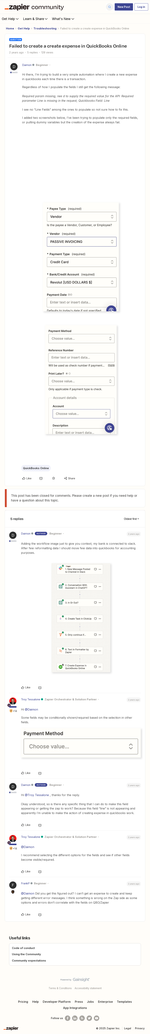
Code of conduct (23, 948)
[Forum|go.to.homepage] (35, 7)
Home (10, 28)
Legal (127, 1028)
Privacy (140, 1028)
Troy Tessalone (30, 699)
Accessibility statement (88, 988)
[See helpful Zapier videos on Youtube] (96, 1018)
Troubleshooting (45, 28)
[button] (124, 7)
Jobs (90, 1001)
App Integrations (75, 1008)
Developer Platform (57, 1001)
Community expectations (29, 960)
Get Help (10, 19)
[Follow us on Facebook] (67, 1018)
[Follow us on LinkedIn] (75, 1018)
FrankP (25, 883)
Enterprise (105, 1001)
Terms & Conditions (60, 988)
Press (79, 1001)
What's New (63, 19)
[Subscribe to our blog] (82, 1018)
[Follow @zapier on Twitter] (89, 1018)
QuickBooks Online (36, 468)
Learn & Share (35, 19)
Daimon (27, 65)
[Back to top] (145, 982)
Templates (124, 1001)
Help (35, 1001)
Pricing (23, 1001)
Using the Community (26, 954)
